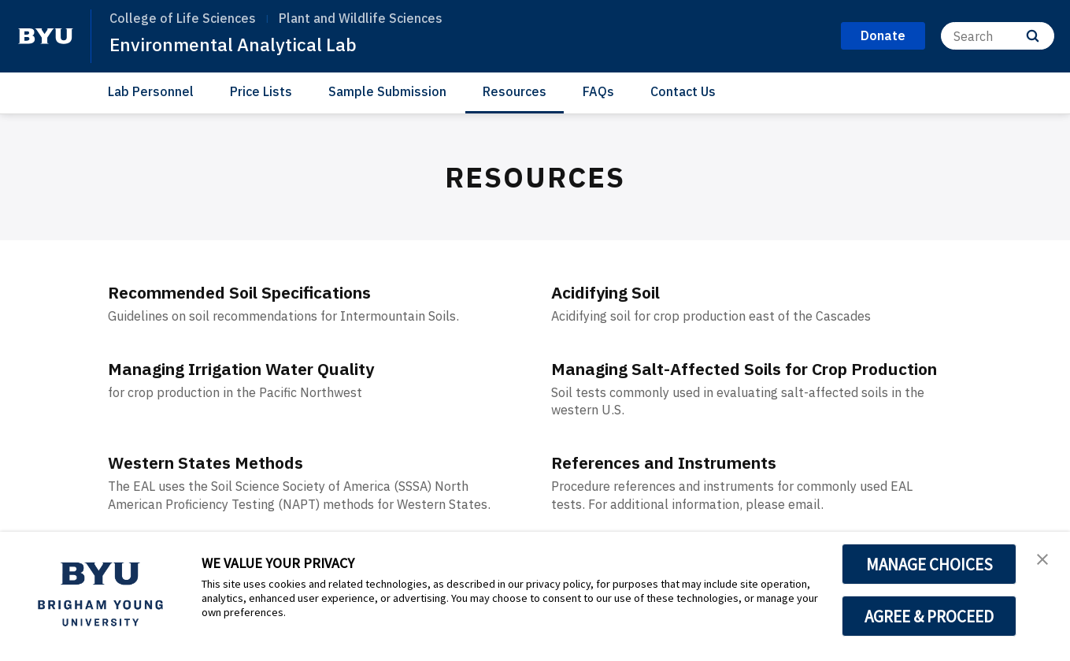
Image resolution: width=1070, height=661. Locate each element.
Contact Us (683, 91)
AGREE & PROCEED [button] (929, 616)
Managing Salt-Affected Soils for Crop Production (720, 379)
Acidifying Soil (614, 291)
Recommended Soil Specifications (257, 291)
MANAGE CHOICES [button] (929, 564)
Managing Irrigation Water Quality (261, 368)
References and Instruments (680, 485)
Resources (514, 91)
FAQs (598, 91)
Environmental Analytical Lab (236, 44)
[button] (1044, 560)
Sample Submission (387, 91)
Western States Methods (217, 485)
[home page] (45, 36)
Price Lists (261, 91)
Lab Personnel (151, 91)
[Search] (997, 36)
